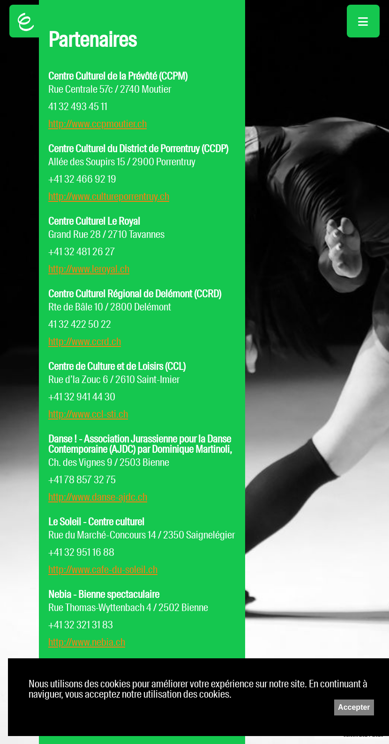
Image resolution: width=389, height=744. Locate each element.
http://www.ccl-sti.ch (88, 414)
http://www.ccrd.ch (84, 341)
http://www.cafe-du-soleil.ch (102, 569)
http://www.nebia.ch (86, 642)
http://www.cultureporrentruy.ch (108, 196)
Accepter (354, 707)
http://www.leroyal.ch (88, 269)
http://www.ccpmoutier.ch (97, 124)
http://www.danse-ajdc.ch (97, 497)
